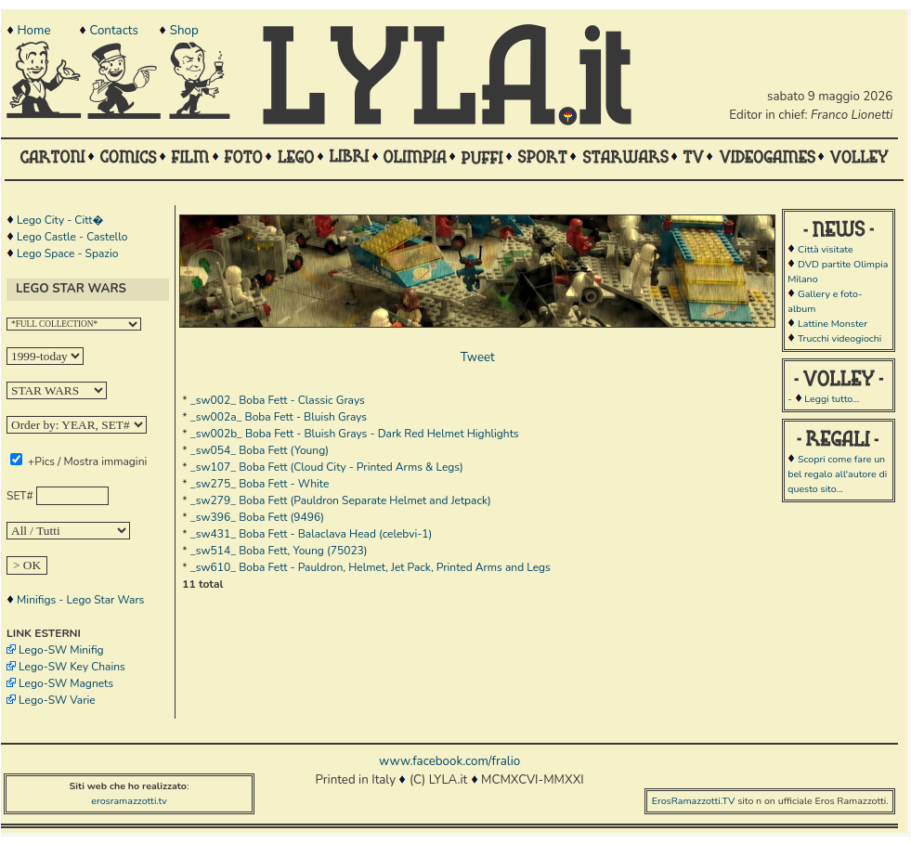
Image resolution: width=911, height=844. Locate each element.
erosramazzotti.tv (129, 801)
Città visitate (825, 249)
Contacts (113, 30)
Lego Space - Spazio (67, 253)
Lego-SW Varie (57, 700)
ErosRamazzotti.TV (693, 801)
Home (33, 30)
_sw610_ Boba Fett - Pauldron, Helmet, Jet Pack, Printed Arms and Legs (370, 567)
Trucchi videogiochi (839, 338)
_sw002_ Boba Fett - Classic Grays (277, 400)
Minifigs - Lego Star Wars (80, 599)
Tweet (478, 357)
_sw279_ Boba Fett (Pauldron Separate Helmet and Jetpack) (340, 500)
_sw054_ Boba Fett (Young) (259, 450)
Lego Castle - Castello (72, 236)
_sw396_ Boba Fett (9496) (257, 517)
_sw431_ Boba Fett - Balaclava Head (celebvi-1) (311, 533)
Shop (184, 30)
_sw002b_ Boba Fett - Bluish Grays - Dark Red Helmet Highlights (354, 433)
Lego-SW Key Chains (72, 666)
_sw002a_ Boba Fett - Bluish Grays (278, 416)
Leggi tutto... (831, 399)
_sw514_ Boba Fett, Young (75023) (279, 550)
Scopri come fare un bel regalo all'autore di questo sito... (837, 474)
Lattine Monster (832, 324)
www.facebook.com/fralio (449, 761)
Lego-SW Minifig (61, 650)
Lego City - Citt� (60, 220)
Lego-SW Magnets (66, 683)
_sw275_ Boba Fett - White (260, 483)
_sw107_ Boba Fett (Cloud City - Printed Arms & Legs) (326, 467)
